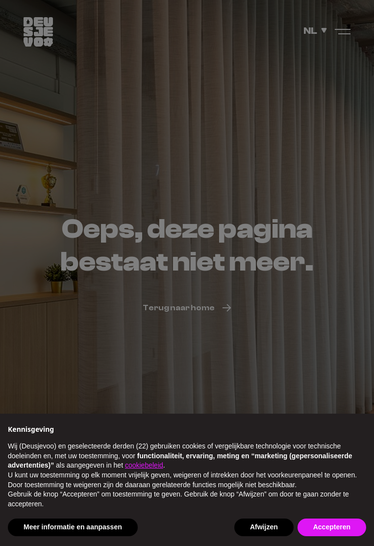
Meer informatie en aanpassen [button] (73, 527)
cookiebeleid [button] (144, 465)
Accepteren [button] (331, 527)
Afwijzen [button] (264, 527)
